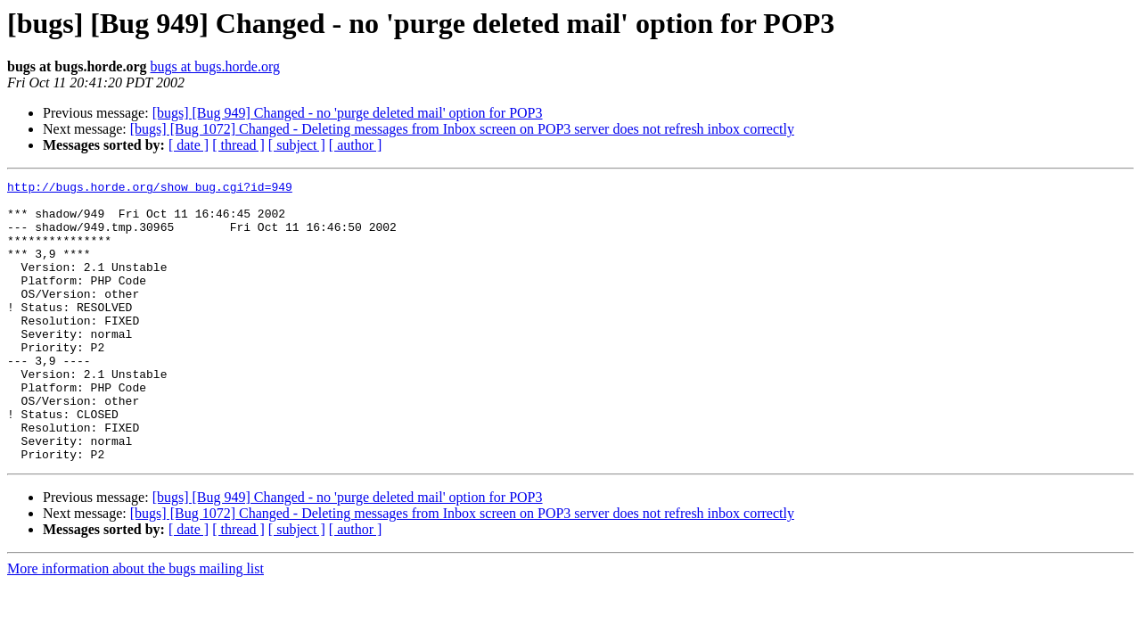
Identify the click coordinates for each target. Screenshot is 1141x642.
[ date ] (188, 144)
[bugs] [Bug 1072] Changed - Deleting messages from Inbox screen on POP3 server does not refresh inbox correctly (462, 128)
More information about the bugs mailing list (135, 624)
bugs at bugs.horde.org (214, 66)
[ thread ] (238, 144)
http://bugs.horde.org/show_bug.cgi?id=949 (149, 189)
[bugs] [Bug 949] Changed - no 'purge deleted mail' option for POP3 (347, 112)
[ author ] (355, 144)
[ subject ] (296, 144)
